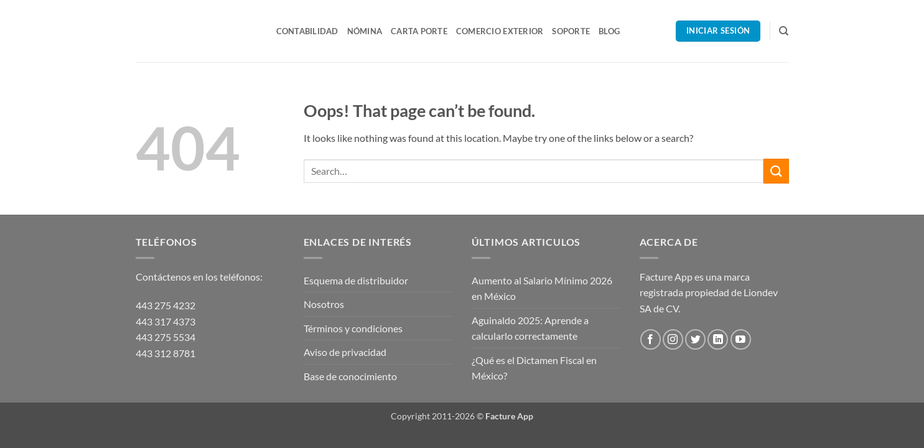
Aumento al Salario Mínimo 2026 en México (542, 288)
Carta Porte (419, 31)
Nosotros (324, 304)
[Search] (783, 31)
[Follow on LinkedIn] (717, 339)
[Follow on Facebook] (650, 339)
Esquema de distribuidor (356, 280)
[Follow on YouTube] (740, 339)
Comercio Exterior (499, 31)
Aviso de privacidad (345, 352)
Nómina (365, 31)
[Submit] (775, 171)
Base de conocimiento (350, 376)
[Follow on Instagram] (673, 339)
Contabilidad (307, 31)
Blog (609, 31)
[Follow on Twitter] (695, 339)
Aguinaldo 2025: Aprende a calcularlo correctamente (530, 328)
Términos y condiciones (353, 328)
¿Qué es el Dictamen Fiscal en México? (534, 368)
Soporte (571, 31)
